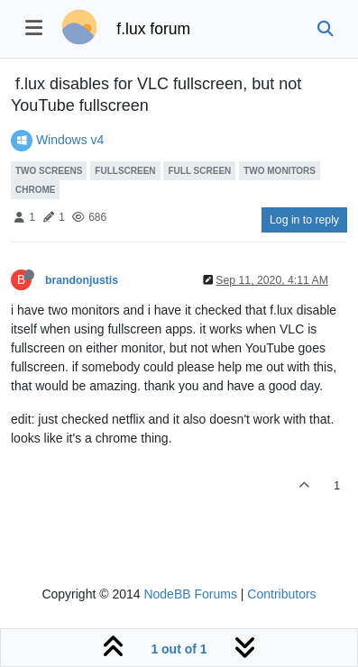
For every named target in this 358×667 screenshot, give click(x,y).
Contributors (281, 594)
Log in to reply (304, 220)
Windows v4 (70, 139)
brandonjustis (81, 280)
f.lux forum (153, 29)
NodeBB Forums (189, 594)
